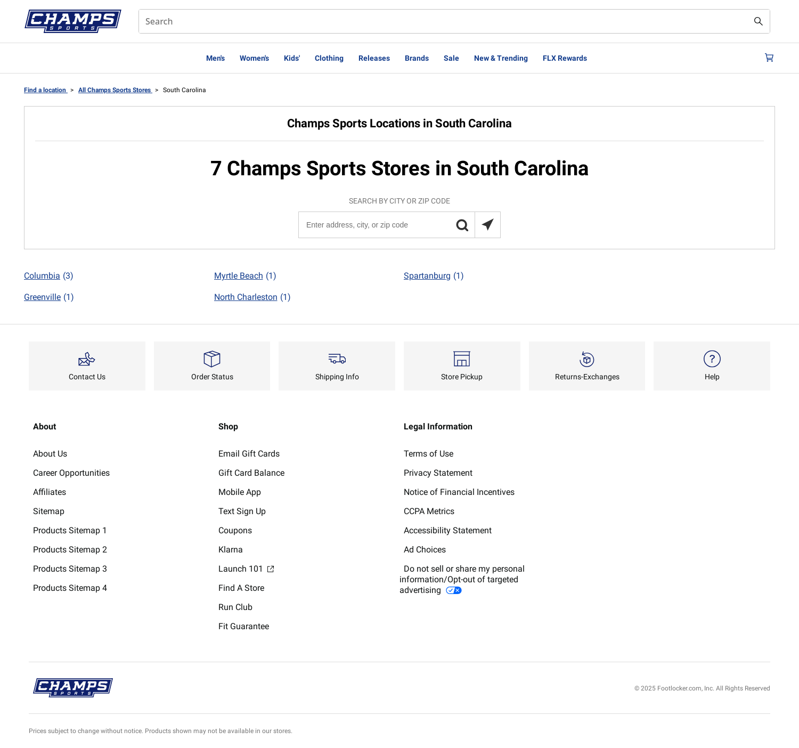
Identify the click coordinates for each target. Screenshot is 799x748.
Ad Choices (425, 549)
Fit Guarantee (243, 626)
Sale (451, 58)
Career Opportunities (71, 473)
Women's (254, 58)
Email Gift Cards (249, 454)
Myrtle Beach (245, 276)
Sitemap (48, 511)
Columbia (49, 276)
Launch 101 (246, 569)
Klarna (230, 549)
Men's (215, 58)
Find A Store (241, 588)
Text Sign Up (242, 511)
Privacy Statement (438, 473)
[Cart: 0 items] (765, 58)
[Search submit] (758, 21)
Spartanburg (434, 276)
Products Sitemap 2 (70, 549)
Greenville (49, 297)
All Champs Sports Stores (115, 90)
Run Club (235, 607)
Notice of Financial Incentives (459, 492)
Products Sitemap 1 (70, 530)
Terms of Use (428, 454)
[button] (462, 225)
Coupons (235, 530)
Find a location (46, 90)
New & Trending (501, 58)
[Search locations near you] (487, 225)
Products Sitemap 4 (70, 588)
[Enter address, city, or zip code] (399, 225)
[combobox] (454, 21)
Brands (417, 58)
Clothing (329, 58)
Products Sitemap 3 (70, 569)
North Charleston (252, 297)
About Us (50, 454)
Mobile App (239, 492)
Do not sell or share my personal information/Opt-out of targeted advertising (462, 579)
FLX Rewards (565, 58)
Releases (374, 58)
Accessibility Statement (448, 530)
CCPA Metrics (429, 511)
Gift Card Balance (251, 473)
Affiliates (49, 492)
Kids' (292, 58)
